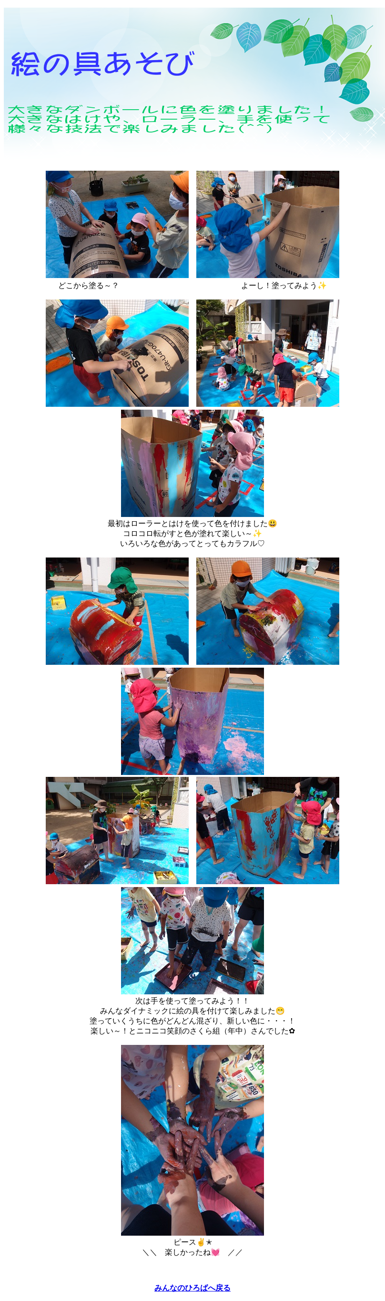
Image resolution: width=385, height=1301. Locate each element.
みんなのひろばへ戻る (192, 1288)
